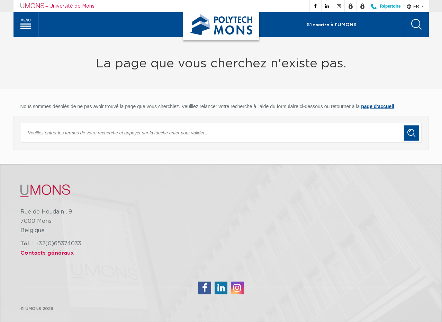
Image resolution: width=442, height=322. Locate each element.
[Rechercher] (416, 24)
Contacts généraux (47, 252)
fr (416, 6)
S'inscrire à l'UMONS (332, 24)
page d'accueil (377, 106)
